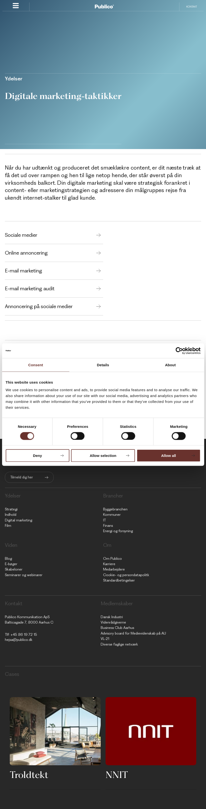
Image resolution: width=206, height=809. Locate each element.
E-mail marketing (23, 271)
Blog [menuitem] (8, 558)
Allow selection (103, 455)
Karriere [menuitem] (109, 564)
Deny (37, 455)
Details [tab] (103, 365)
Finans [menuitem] (108, 525)
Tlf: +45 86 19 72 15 (21, 634)
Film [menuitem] (8, 525)
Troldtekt (29, 774)
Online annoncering (26, 253)
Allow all (168, 455)
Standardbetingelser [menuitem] (119, 580)
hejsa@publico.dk (18, 639)
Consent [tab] (35, 365)
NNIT (117, 774)
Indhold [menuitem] (10, 514)
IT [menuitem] (104, 520)
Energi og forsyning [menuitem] (118, 531)
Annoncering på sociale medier (39, 306)
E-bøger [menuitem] (11, 564)
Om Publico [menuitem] (112, 558)
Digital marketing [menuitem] (18, 520)
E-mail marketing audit (30, 288)
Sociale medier (21, 235)
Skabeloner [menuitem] (13, 569)
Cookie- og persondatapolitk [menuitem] (126, 575)
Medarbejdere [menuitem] (114, 569)
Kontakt (191, 6)
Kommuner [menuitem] (112, 514)
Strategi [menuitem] (11, 509)
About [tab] (170, 365)
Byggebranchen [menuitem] (115, 509)
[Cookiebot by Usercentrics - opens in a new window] (179, 350)
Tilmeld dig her (21, 477)
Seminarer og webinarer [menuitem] (23, 575)
